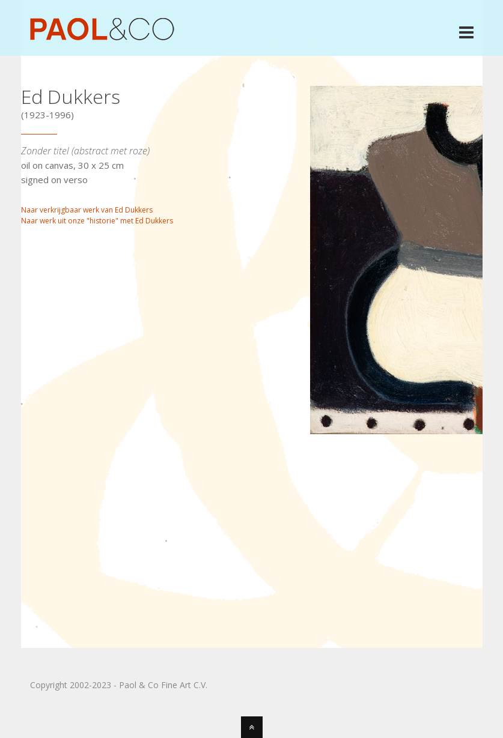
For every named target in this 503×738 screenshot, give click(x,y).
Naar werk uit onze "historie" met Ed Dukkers (97, 221)
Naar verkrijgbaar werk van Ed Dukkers (87, 210)
